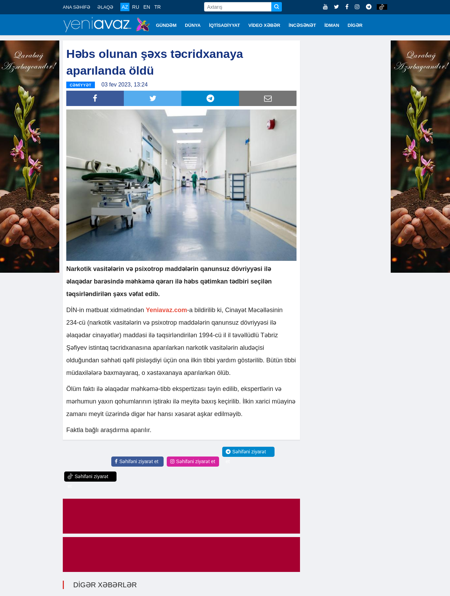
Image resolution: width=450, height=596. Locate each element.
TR (157, 7)
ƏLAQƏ (105, 7)
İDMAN (331, 25)
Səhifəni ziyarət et (136, 461)
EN (146, 7)
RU (135, 7)
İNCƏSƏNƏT (302, 25)
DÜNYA (193, 25)
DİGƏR (355, 25)
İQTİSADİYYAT (224, 25)
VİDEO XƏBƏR (264, 25)
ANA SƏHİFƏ (76, 7)
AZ (125, 7)
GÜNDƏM (166, 25)
